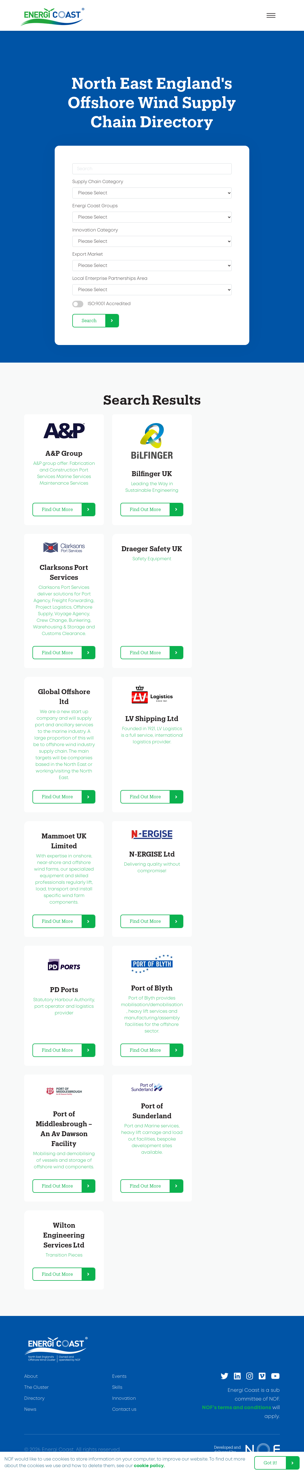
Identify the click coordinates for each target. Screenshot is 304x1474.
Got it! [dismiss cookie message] (270, 1462)
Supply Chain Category (97, 182)
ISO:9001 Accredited (109, 304)
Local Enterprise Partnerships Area (109, 279)
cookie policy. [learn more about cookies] (149, 1466)
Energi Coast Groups (95, 206)
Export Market (87, 254)
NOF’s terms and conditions (236, 1407)
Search (89, 320)
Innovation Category (95, 230)
